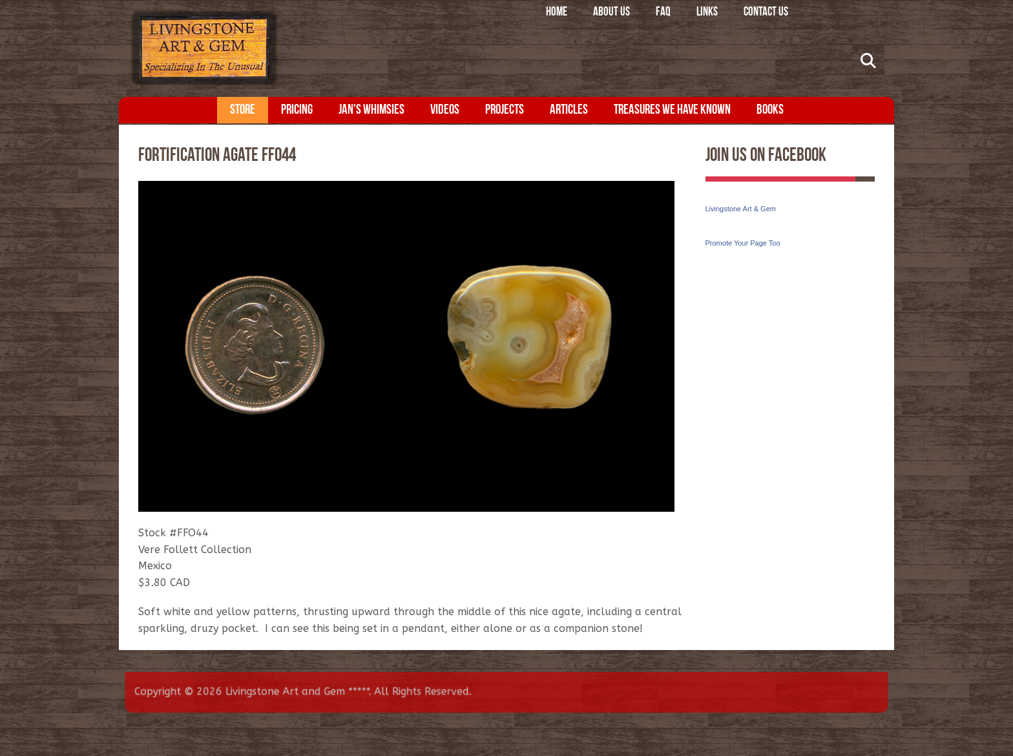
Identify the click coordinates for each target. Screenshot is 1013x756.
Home (556, 12)
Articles (569, 110)
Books (770, 110)
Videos (444, 110)
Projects (504, 110)
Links (707, 12)
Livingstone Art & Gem (740, 209)
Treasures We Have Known (672, 110)
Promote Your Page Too (742, 243)
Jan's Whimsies (371, 110)
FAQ (663, 12)
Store (242, 110)
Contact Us (766, 12)
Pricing (297, 110)
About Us (611, 12)
